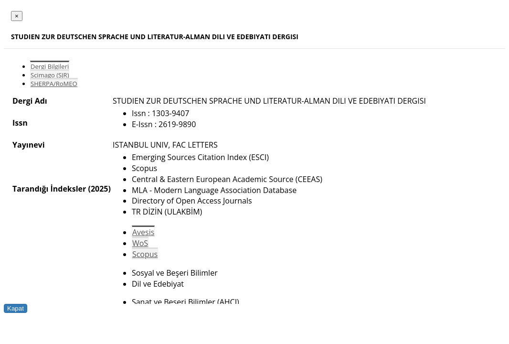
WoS (140, 243)
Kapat (15, 308)
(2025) (99, 188)
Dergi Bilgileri (50, 66)
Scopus (145, 254)
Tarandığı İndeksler (49, 188)
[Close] (16, 16)
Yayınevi (28, 145)
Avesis (143, 232)
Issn (20, 123)
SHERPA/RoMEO (54, 83)
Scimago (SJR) (50, 75)
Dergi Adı (29, 101)
